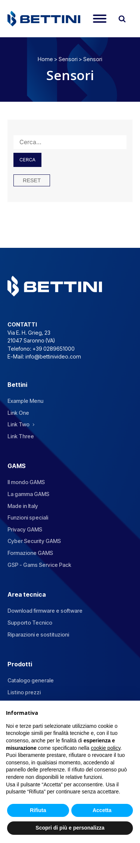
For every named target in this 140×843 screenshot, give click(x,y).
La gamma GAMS (28, 494)
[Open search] (122, 19)
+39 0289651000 (53, 348)
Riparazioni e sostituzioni (38, 634)
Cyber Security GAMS (34, 541)
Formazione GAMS (30, 553)
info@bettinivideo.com (53, 356)
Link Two (18, 424)
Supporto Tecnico (29, 622)
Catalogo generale (30, 680)
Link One (18, 413)
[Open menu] (99, 18)
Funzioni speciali (27, 517)
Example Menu (25, 401)
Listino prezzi (24, 692)
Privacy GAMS (24, 529)
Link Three (20, 436)
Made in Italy (22, 506)
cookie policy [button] (105, 748)
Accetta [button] (102, 810)
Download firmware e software (45, 610)
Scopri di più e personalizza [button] (69, 828)
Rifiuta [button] (38, 810)
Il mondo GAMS (26, 482)
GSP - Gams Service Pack (39, 565)
